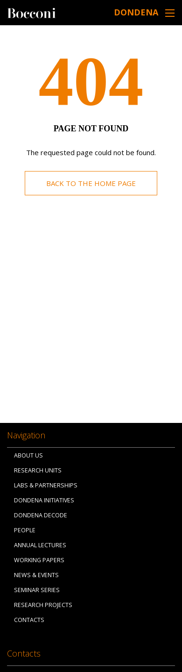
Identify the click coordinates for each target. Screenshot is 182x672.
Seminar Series (37, 590)
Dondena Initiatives (44, 500)
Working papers (39, 560)
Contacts (29, 620)
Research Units (38, 470)
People (24, 530)
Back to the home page (91, 183)
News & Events (36, 575)
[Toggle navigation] (170, 13)
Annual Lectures (40, 545)
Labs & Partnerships (45, 485)
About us (28, 455)
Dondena (136, 12)
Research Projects (43, 605)
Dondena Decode (40, 515)
